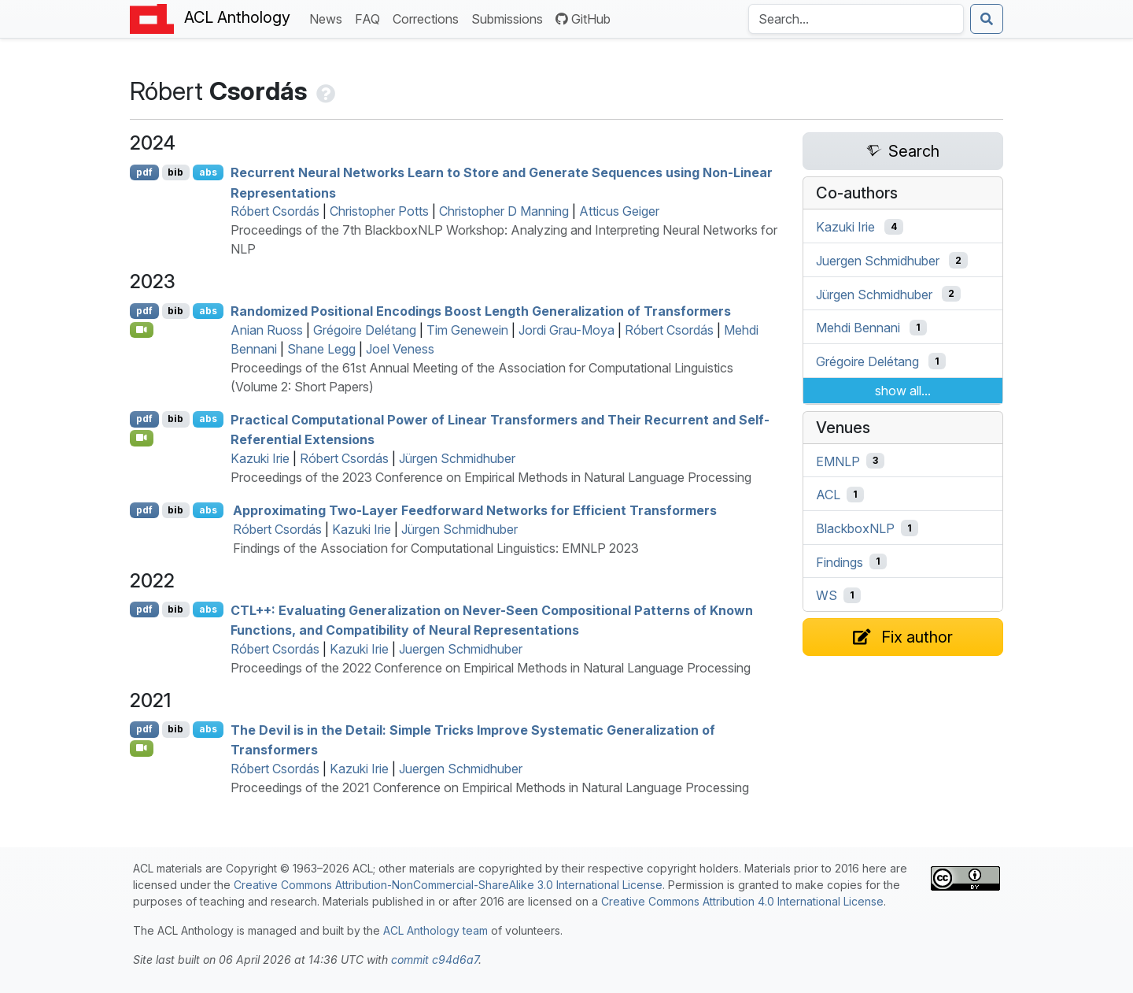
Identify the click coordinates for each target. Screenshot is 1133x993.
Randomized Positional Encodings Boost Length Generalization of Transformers (481, 311)
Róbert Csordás (275, 211)
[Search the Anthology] (856, 19)
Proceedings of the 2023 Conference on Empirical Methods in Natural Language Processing (491, 477)
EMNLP (838, 461)
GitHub (583, 19)
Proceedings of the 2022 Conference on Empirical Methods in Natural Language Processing (491, 668)
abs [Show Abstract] (208, 172)
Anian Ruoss (267, 330)
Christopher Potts (379, 211)
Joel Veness (400, 349)
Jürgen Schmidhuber (457, 458)
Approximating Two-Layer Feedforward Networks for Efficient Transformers (475, 510)
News (329, 18)
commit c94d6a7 (434, 959)
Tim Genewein (467, 330)
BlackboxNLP (855, 528)
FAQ (370, 18)
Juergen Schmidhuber (460, 649)
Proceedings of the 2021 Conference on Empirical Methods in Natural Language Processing (490, 787)
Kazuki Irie (260, 458)
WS (826, 595)
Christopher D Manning (504, 211)
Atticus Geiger (619, 211)
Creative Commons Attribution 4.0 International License (742, 901)
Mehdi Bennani (858, 327)
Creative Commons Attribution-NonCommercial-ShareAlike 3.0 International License (448, 884)
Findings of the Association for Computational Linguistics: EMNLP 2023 (436, 548)
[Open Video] (141, 330)
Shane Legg (321, 349)
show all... (903, 390)
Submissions (510, 18)
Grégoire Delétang (364, 330)
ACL (828, 494)
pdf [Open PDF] (144, 172)
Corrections (429, 18)
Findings (839, 561)
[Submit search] (986, 19)
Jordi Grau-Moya (566, 330)
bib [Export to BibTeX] (175, 172)
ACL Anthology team (435, 930)
